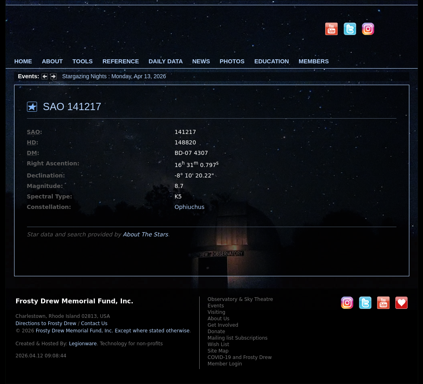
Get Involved (223, 325)
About (52, 61)
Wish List (218, 344)
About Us (218, 318)
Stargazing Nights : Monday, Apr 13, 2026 (114, 76)
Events (216, 306)
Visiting (216, 312)
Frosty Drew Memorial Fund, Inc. (113, 331)
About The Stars (145, 234)
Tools (82, 61)
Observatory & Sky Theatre (240, 299)
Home (23, 61)
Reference (121, 61)
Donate (216, 331)
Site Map (218, 351)
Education (271, 61)
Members (314, 61)
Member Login (225, 364)
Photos (232, 61)
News (201, 61)
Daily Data (165, 61)
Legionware (83, 343)
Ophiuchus (189, 207)
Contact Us (94, 323)
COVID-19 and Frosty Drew (240, 357)
